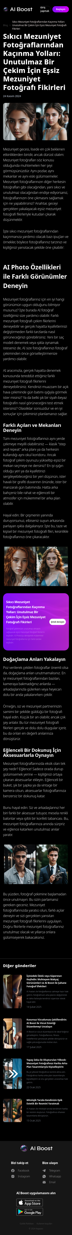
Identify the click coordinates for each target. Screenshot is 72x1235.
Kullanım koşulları (44, 1223)
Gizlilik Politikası (27, 1223)
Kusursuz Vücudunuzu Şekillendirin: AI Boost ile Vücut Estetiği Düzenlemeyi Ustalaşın (46, 1023)
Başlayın (60, 9)
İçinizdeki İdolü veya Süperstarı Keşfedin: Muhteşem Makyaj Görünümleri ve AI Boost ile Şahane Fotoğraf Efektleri (46, 981)
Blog (5, 25)
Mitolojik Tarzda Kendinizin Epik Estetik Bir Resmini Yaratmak (44, 1101)
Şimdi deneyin (57, 621)
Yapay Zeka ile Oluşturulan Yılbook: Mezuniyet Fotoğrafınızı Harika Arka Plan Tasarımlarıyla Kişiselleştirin (46, 1063)
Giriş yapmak (44, 9)
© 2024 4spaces (36, 1228)
